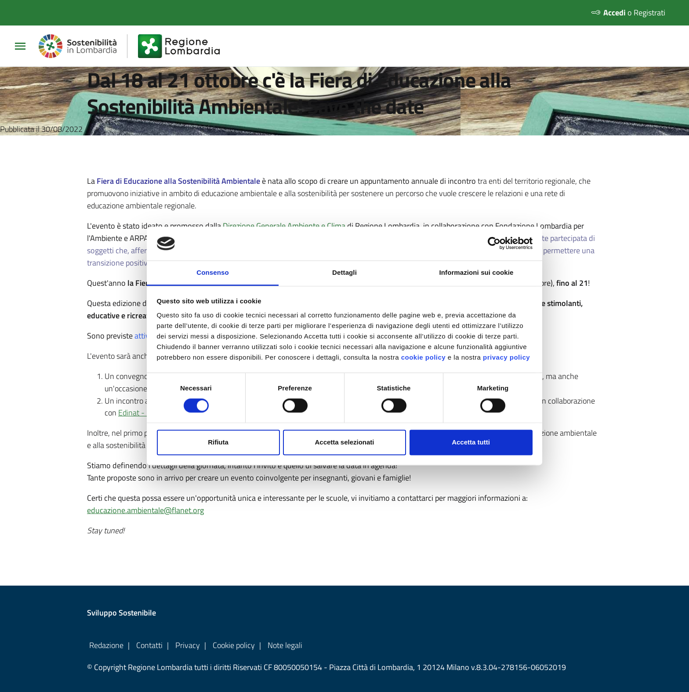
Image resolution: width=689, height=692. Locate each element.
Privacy (187, 645)
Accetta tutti (471, 442)
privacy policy (506, 357)
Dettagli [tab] (344, 272)
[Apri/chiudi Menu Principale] (23, 46)
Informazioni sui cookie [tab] (476, 272)
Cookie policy (234, 645)
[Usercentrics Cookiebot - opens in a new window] (494, 243)
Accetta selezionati (344, 442)
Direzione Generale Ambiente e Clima (284, 226)
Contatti (149, 645)
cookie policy (423, 357)
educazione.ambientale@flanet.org (145, 511)
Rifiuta (218, 442)
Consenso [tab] (212, 272)
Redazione (106, 645)
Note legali (285, 645)
